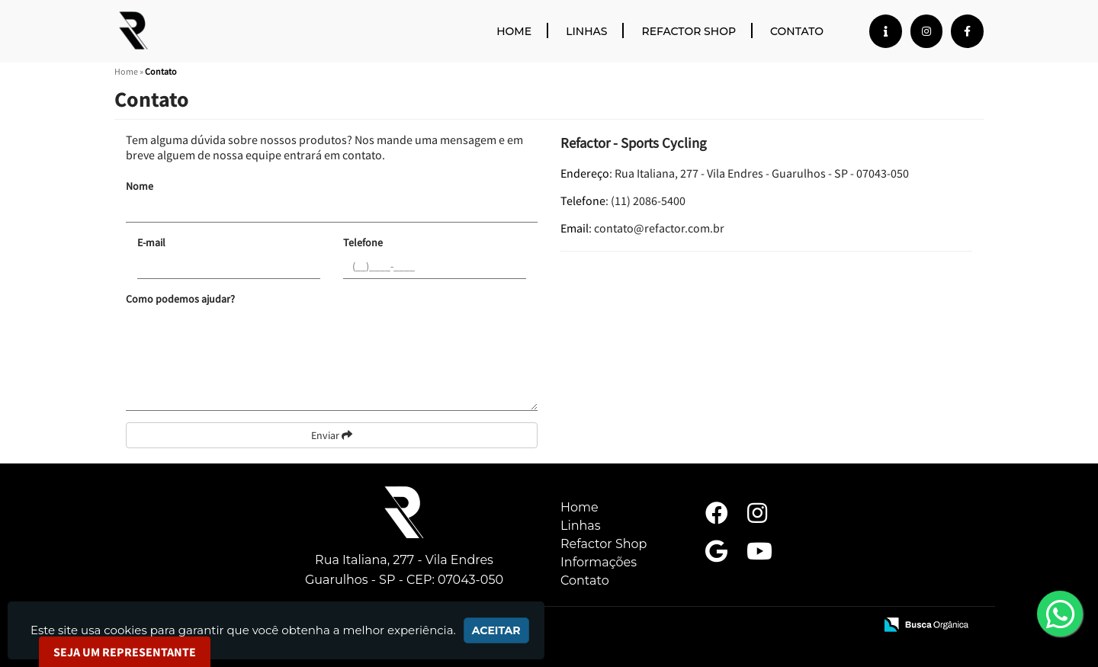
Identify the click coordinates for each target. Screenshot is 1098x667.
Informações (598, 562)
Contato (797, 31)
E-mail (151, 242)
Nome (139, 186)
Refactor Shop (688, 31)
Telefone (363, 242)
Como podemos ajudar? (180, 299)
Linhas (586, 31)
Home (513, 31)
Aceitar (496, 630)
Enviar (331, 435)
